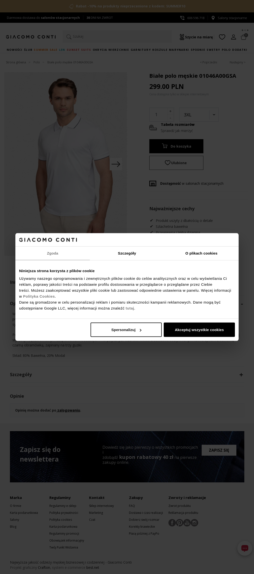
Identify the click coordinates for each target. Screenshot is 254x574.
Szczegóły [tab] (127, 253)
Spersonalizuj (126, 330)
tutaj (130, 308)
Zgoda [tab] (52, 253)
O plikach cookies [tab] (201, 253)
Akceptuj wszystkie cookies (199, 330)
